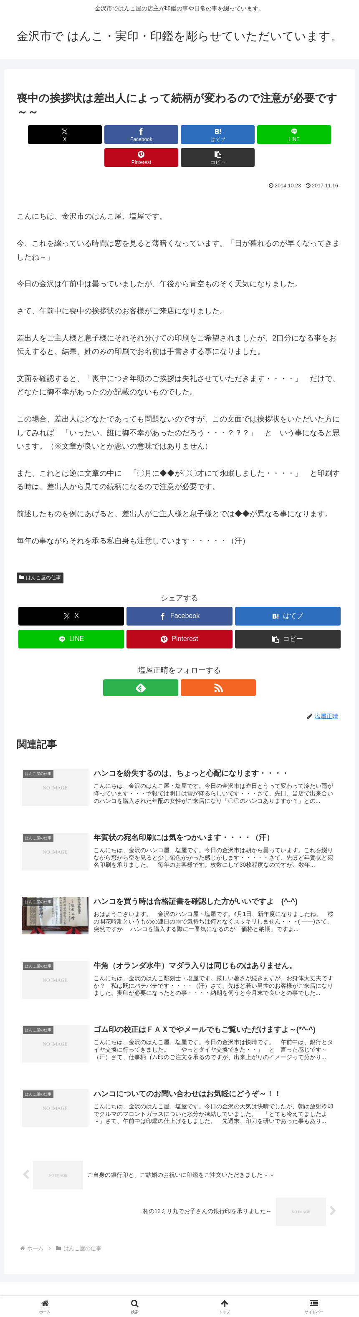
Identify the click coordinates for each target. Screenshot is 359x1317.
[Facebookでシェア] (97, 134)
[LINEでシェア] (207, 134)
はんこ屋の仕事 (40, 555)
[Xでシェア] (43, 134)
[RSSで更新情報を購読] (189, 664)
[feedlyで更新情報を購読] (170, 664)
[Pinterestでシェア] (261, 134)
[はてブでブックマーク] (152, 134)
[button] (316, 134)
